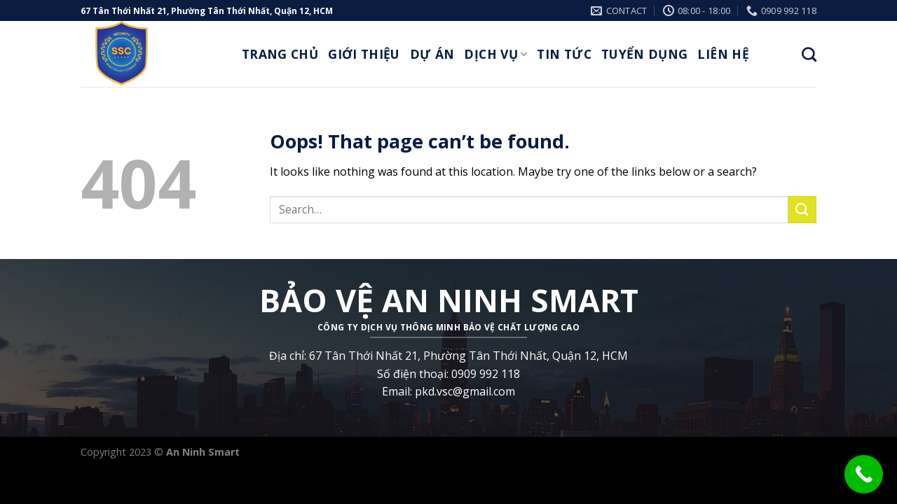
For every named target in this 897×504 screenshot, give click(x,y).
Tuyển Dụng (644, 54)
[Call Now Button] (863, 474)
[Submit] (802, 209)
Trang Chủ (280, 54)
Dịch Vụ (495, 54)
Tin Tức (564, 54)
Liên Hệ (722, 54)
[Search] (809, 54)
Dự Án (432, 54)
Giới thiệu (364, 54)
